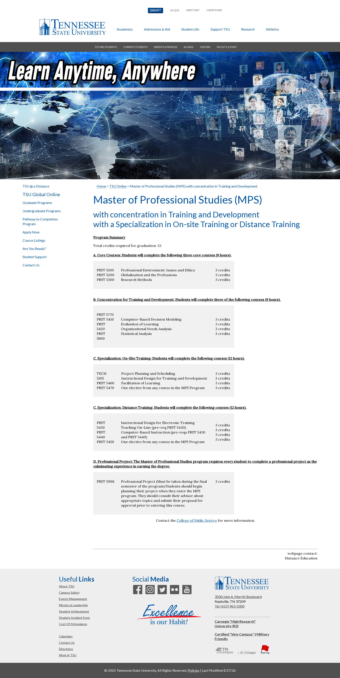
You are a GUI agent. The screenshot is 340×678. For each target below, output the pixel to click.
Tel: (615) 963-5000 (229, 606)
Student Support (35, 257)
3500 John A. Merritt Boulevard (238, 597)
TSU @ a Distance (36, 186)
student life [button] (190, 29)
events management (73, 599)
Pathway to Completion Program (40, 221)
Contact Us (31, 265)
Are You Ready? (34, 248)
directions (66, 649)
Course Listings (34, 240)
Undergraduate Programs (42, 211)
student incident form (74, 617)
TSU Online (117, 186)
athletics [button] (272, 29)
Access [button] (174, 10)
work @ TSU (67, 655)
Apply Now (31, 232)
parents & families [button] (165, 47)
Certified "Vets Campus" (234, 634)
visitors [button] (205, 47)
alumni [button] (188, 47)
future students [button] (106, 47)
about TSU (66, 586)
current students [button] (135, 47)
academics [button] (125, 29)
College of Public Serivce (197, 520)
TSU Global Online (41, 194)
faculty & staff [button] (227, 47)
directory (192, 10)
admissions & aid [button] (157, 29)
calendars (66, 636)
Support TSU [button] (220, 29)
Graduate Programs (37, 202)
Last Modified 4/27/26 (219, 670)
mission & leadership (73, 605)
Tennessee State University (72, 26)
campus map (214, 10)
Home (101, 186)
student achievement (74, 611)
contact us (67, 642)
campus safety (69, 592)
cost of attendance (73, 624)
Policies (193, 670)
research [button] (248, 29)
